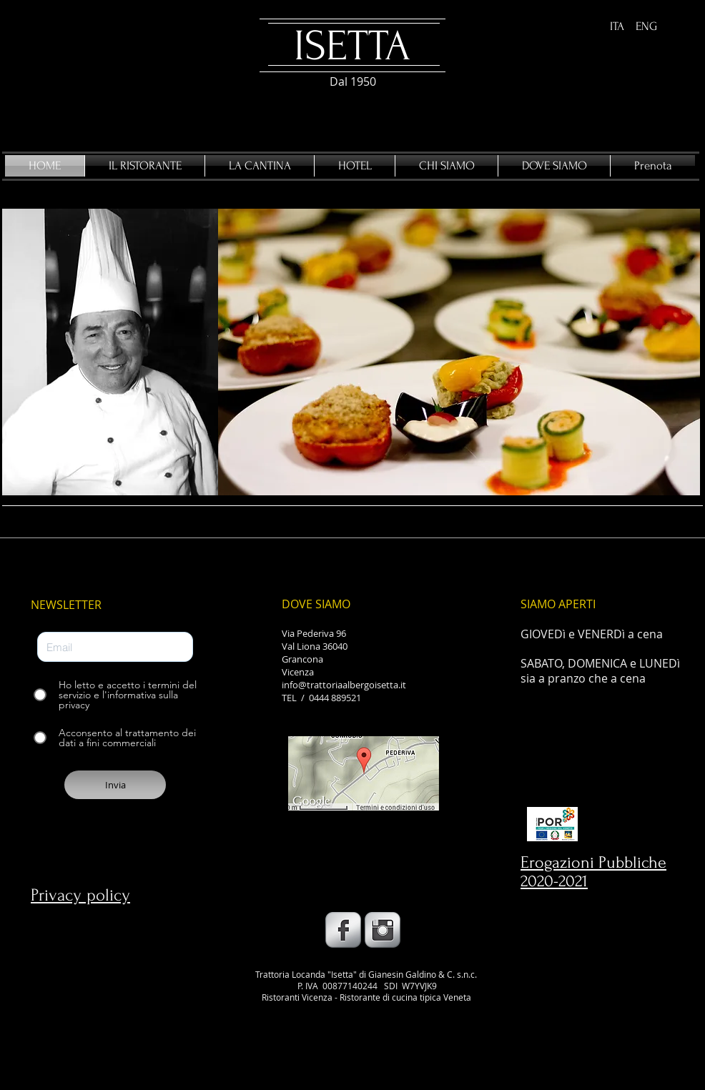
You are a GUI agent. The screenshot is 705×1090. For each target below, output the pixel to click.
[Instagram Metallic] (382, 930)
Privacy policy (80, 895)
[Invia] (115, 785)
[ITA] (617, 27)
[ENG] (646, 27)
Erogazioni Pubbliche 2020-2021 (593, 872)
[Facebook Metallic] (343, 930)
